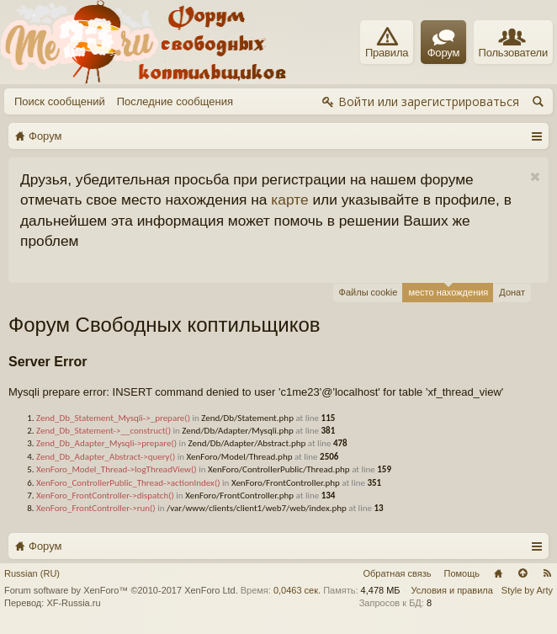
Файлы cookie (368, 292)
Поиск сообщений (59, 101)
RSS (547, 573)
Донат (512, 292)
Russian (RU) (32, 573)
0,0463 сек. (297, 590)
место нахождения (448, 290)
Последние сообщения (175, 101)
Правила (386, 43)
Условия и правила (452, 590)
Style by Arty (527, 590)
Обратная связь (397, 573)
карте (289, 199)
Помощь (462, 573)
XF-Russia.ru (73, 603)
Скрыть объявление (534, 177)
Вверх (522, 573)
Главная (498, 573)
